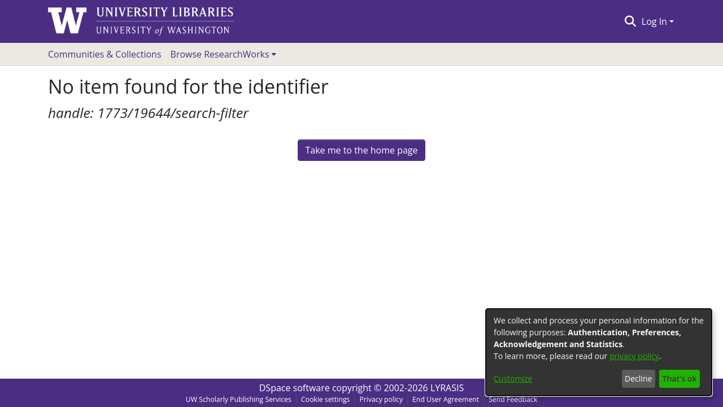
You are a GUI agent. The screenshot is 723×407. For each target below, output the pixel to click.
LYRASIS (447, 388)
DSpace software (294, 388)
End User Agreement (445, 399)
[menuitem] (223, 54)
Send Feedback (513, 399)
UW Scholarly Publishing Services (238, 399)
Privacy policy (381, 399)
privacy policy (634, 356)
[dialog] (599, 352)
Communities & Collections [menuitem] (105, 54)
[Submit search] (630, 21)
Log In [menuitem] (654, 21)
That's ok (680, 378)
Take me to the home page (361, 150)
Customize (513, 378)
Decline (638, 378)
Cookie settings (325, 399)
